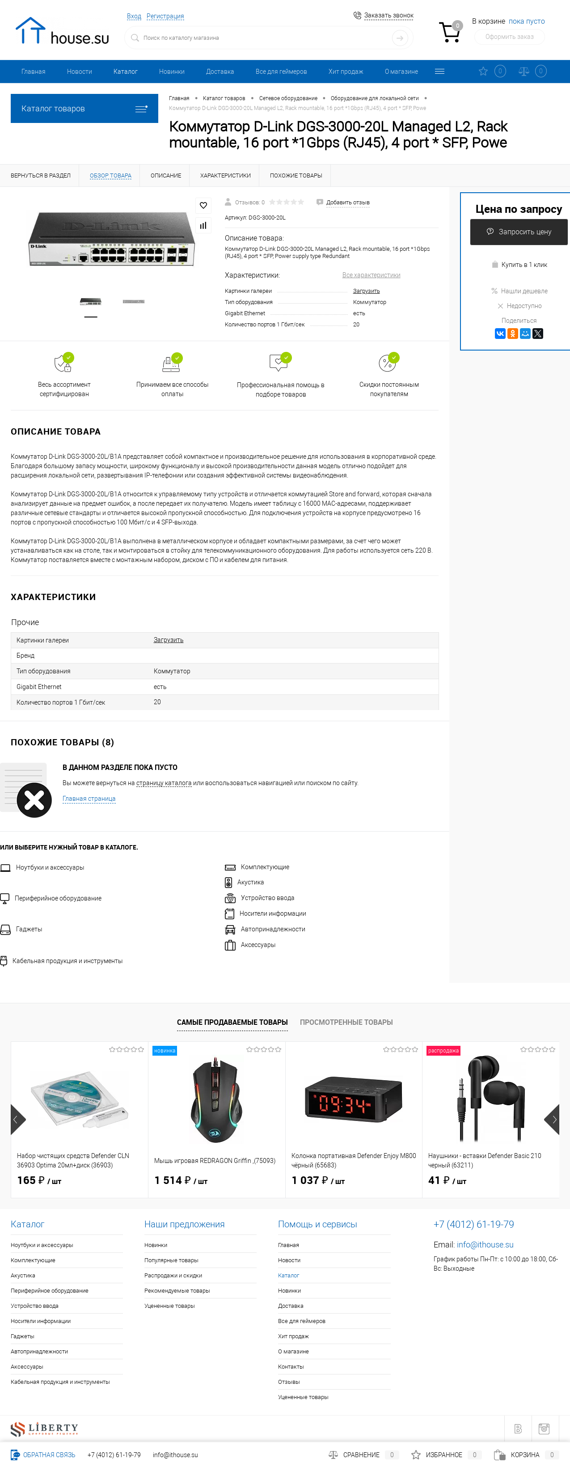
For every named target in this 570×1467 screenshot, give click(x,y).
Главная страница (89, 798)
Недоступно (519, 305)
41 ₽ (447, 1180)
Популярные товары (171, 1260)
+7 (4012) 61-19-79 (114, 1455)
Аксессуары (250, 944)
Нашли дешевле (519, 291)
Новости (79, 71)
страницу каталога (164, 782)
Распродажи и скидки (173, 1275)
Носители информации (265, 913)
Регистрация (165, 16)
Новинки (172, 71)
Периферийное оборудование (50, 898)
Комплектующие (257, 867)
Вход (134, 16)
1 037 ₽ (318, 1180)
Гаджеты (21, 929)
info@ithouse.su (485, 1244)
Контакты (291, 1366)
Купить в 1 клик (519, 264)
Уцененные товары (169, 1305)
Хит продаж (346, 71)
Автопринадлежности (265, 929)
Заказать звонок (389, 15)
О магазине (401, 71)
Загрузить (366, 290)
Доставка (220, 71)
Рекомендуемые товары (177, 1290)
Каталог (126, 71)
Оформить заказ (510, 36)
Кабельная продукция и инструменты (61, 960)
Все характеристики (371, 275)
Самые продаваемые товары (232, 1022)
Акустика (244, 882)
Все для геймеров (281, 71)
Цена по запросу (519, 208)
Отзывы (289, 1381)
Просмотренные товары (346, 1022)
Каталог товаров (84, 108)
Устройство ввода (260, 897)
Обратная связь (43, 1455)
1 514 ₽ (180, 1180)
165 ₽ (39, 1180)
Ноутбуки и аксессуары (42, 867)
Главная (33, 71)
